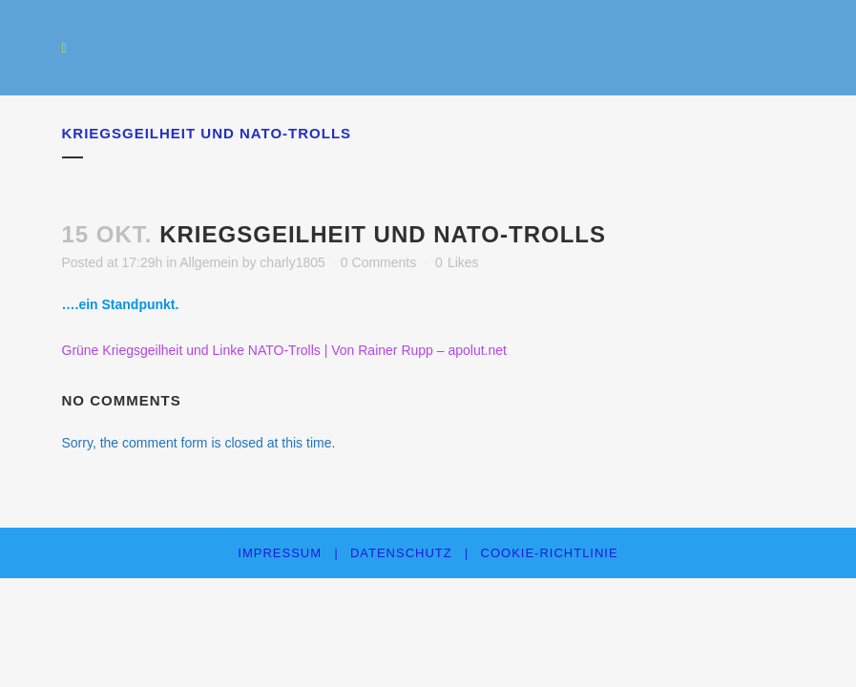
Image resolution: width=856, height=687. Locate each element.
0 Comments (378, 262)
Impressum (280, 553)
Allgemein (208, 262)
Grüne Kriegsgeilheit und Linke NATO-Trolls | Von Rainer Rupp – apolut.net (284, 350)
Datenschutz (401, 553)
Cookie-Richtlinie (549, 553)
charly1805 (292, 262)
